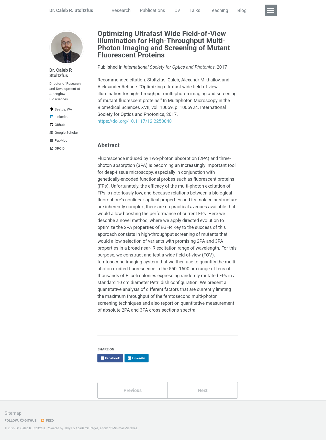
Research (121, 10)
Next (203, 390)
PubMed (58, 140)
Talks (194, 10)
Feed (47, 420)
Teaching (218, 10)
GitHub (28, 420)
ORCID (57, 148)
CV (177, 10)
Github (57, 125)
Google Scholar (63, 132)
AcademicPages (86, 428)
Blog (241, 10)
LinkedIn (58, 117)
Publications (152, 10)
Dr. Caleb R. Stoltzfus (71, 10)
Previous (132, 390)
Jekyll (68, 428)
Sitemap (13, 413)
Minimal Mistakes (124, 428)
